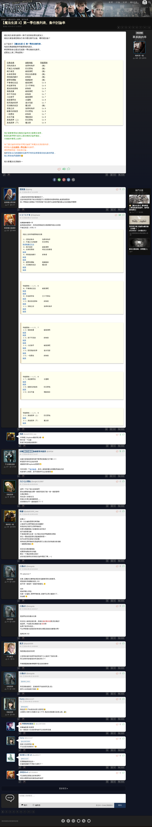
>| (149, 27)
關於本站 (122, 821)
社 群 (125, 2)
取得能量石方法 (28, 242)
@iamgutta (24, 699)
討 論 (118, 2)
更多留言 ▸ (63, 779)
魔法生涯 (133, 2)
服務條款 (129, 821)
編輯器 (36, 796)
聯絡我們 (146, 821)
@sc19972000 (25, 733)
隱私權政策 (137, 821)
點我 (24, 249)
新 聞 (111, 2)
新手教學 (33, 463)
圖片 (24, 796)
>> (145, 27)
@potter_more (25, 674)
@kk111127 (24, 750)
